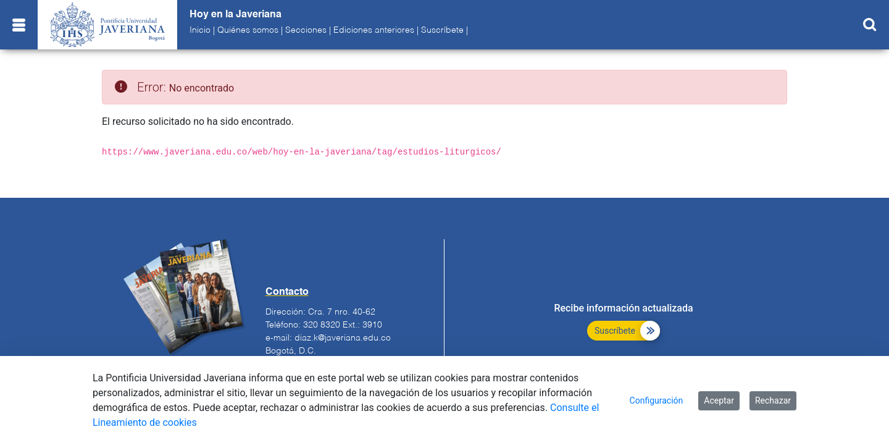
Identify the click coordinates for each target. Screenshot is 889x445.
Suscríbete (442, 30)
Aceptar (719, 400)
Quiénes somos (247, 30)
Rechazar (773, 400)
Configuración (656, 400)
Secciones (306, 30)
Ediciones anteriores (373, 30)
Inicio (200, 30)
